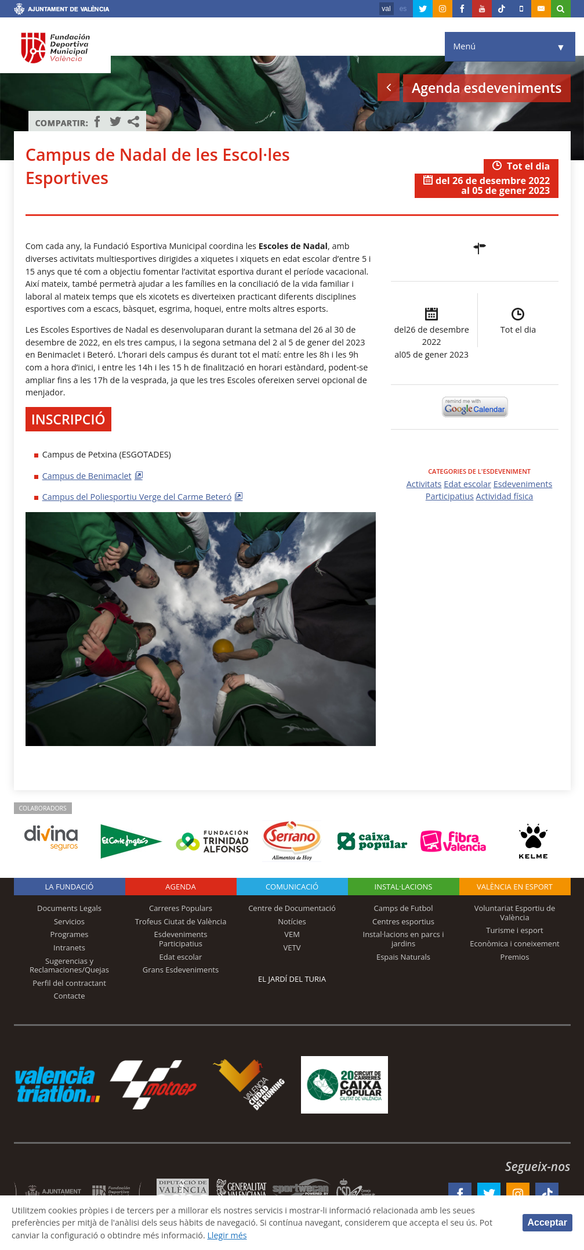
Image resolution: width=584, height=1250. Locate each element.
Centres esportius (403, 921)
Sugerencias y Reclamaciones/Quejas (69, 965)
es (403, 9)
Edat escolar (467, 483)
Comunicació (292, 886)
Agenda (180, 886)
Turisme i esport (514, 930)
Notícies (292, 921)
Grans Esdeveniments (181, 969)
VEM (292, 934)
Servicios (69, 921)
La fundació (69, 886)
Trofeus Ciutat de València (181, 921)
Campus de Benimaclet (87, 475)
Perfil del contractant (69, 983)
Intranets (69, 947)
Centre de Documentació (292, 908)
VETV (292, 947)
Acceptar (547, 1222)
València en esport (515, 886)
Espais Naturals (403, 957)
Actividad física (505, 496)
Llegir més (229, 1234)
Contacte (69, 995)
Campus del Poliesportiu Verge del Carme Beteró (137, 496)
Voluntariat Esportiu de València (515, 913)
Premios (514, 957)
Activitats (424, 483)
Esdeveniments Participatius (181, 939)
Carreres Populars (180, 908)
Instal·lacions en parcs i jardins (403, 939)
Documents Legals (69, 908)
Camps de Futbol (403, 908)
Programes (69, 934)
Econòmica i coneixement (515, 943)
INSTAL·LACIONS (404, 886)
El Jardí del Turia (292, 979)
